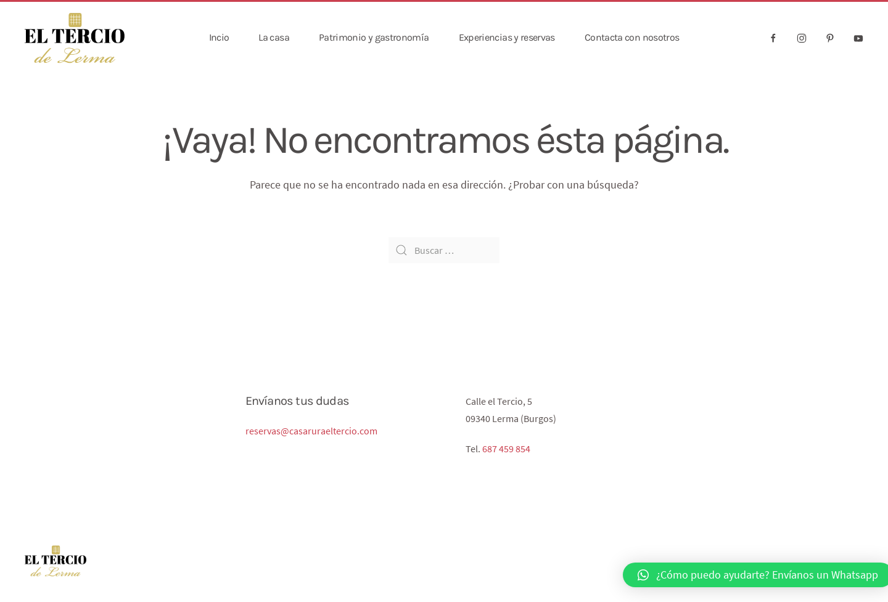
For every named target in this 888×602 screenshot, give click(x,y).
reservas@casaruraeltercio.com (311, 431)
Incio (219, 37)
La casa (273, 37)
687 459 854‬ (506, 448)
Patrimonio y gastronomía (374, 37)
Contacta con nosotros (632, 37)
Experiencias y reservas (507, 37)
